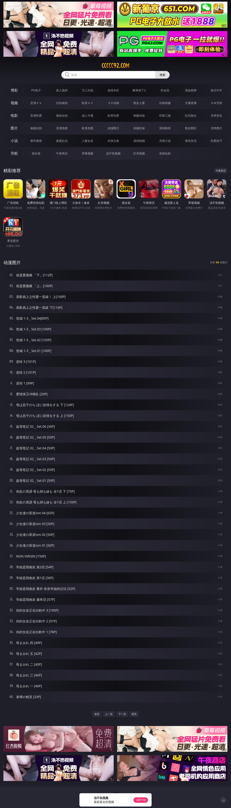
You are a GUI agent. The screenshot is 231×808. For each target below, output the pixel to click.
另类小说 (165, 141)
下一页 (122, 714)
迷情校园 (139, 141)
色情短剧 (165, 153)
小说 (14, 140)
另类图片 (216, 128)
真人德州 (62, 90)
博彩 (14, 90)
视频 (14, 102)
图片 (14, 128)
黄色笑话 (191, 141)
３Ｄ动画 (113, 103)
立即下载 (141, 800)
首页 (96, 714)
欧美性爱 (113, 116)
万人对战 (87, 90)
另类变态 (216, 116)
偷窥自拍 (36, 128)
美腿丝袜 (139, 128)
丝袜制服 (165, 103)
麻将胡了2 (139, 90)
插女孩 (36, 153)
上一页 (109, 714)
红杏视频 (139, 153)
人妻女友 (87, 141)
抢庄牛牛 (216, 90)
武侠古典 (113, 141)
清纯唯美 (165, 128)
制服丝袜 (139, 116)
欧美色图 (87, 128)
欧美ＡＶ (87, 103)
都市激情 (36, 141)
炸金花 (165, 90)
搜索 (162, 75)
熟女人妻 (139, 103)
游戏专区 (113, 90)
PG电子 (36, 90)
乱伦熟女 (191, 116)
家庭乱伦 (62, 141)
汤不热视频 (113, 153)
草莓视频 (87, 153)
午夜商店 (62, 153)
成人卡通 (87, 116)
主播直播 (191, 103)
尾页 (134, 714)
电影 (14, 115)
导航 (14, 153)
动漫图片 (113, 128)
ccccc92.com (115, 65)
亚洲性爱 (36, 116)
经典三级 (165, 116)
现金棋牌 (191, 90)
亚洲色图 (62, 128)
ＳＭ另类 (216, 103)
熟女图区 (191, 128)
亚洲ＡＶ (36, 103)
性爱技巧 (216, 141)
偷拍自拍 (62, 116)
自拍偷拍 (62, 103)
